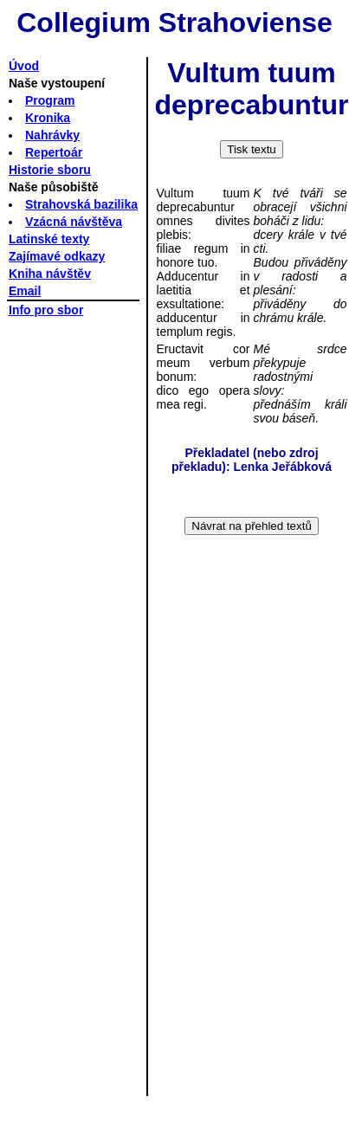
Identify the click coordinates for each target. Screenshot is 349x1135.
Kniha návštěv (50, 274)
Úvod (24, 66)
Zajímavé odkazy (57, 256)
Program (50, 100)
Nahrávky (52, 135)
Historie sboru (50, 170)
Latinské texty (49, 239)
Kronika (47, 118)
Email (25, 291)
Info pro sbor (46, 310)
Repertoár (53, 152)
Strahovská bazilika (81, 204)
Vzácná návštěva (73, 222)
